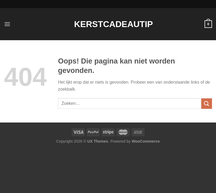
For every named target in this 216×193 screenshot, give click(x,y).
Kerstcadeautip (108, 24)
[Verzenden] (206, 103)
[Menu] (7, 24)
